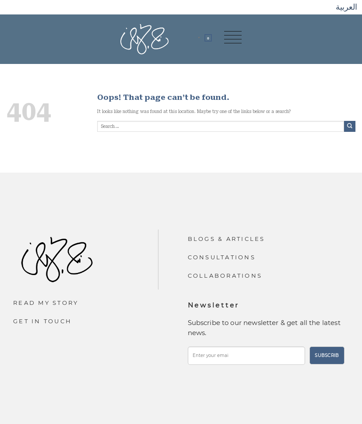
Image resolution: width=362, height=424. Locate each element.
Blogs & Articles (226, 238)
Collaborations (225, 275)
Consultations (222, 257)
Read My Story (45, 302)
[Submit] (349, 126)
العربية (346, 6)
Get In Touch (42, 321)
